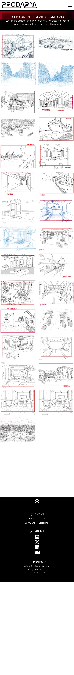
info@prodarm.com (37, 569)
